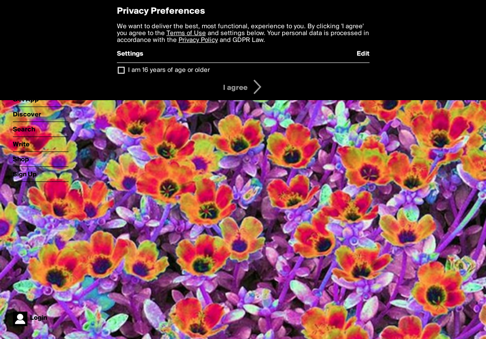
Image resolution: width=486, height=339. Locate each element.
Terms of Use (186, 33)
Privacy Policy (198, 40)
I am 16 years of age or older (169, 70)
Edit (363, 54)
